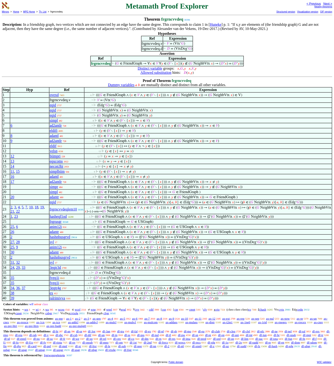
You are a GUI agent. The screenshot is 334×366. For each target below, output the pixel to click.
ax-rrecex (300, 322)
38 (12, 293)
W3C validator (324, 362)
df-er (268, 342)
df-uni (235, 335)
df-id (7, 338)
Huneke (216, 24)
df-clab (215, 331)
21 (12, 211)
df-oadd (253, 342)
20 (12, 197)
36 (18, 288)
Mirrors (5, 11)
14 (12, 166)
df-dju (17, 346)
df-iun (263, 335)
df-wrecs (180, 342)
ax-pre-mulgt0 (77, 326)
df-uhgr (305, 346)
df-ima (186, 338)
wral (123, 309)
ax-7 (147, 318)
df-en (281, 342)
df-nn (153, 346)
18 (36, 207)
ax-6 (135, 318)
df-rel (103, 338)
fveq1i (54, 278)
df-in (114, 335)
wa (47, 309)
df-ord (217, 338)
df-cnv (117, 338)
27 (12, 242)
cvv (137, 309)
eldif (53, 146)
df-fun (288, 338)
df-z (212, 346)
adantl (54, 136)
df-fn (302, 338)
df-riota (57, 342)
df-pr (208, 335)
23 (16, 216)
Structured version (285, 11)
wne (93, 309)
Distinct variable (150, 68)
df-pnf (47, 346)
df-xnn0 (197, 346)
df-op (221, 335)
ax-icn (56, 322)
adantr (54, 197)
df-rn (158, 338)
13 (12, 161)
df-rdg (211, 342)
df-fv (43, 342)
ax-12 (212, 318)
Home (16, 11)
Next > (327, 3)
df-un (101, 335)
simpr (54, 187)
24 (12, 267)
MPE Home (29, 11)
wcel (77, 309)
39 (12, 298)
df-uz (225, 346)
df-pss (141, 335)
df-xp (89, 338)
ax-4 (110, 318)
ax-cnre (318, 322)
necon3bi (56, 166)
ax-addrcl (92, 322)
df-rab (33, 335)
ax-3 (86, 318)
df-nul (155, 335)
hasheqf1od (58, 216)
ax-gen (97, 318)
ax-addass (171, 322)
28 (18, 242)
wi (37, 309)
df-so (50, 338)
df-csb (73, 335)
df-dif (87, 335)
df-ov (72, 342)
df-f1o (29, 342)
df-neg (138, 346)
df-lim (245, 338)
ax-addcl (73, 322)
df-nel (288, 331)
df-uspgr (58, 350)
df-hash (272, 346)
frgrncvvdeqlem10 (63, 209)
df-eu (201, 331)
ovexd (54, 95)
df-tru (120, 331)
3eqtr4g (55, 288)
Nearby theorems (323, 6)
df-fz (257, 346)
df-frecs (163, 342)
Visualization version (307, 11)
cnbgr (48, 313)
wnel (109, 309)
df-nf (161, 331)
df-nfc (260, 331)
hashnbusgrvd (60, 237)
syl (52, 242)
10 (31, 207)
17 (12, 182)
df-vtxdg (110, 350)
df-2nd (148, 342)
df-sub (122, 346)
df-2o (238, 342)
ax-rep (240, 318)
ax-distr (210, 322)
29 (18, 267)
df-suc (259, 338)
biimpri (55, 156)
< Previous (313, 3)
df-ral (302, 331)
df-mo (187, 331)
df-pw (181, 335)
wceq (61, 309)
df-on (231, 338)
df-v (46, 335)
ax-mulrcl (130, 322)
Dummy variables (121, 85)
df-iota (274, 338)
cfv (205, 309)
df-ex (148, 331)
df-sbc (59, 335)
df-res (171, 338)
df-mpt (307, 335)
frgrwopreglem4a (54, 355)
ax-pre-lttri (10, 326)
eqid (53, 105)
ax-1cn (40, 322)
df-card (32, 346)
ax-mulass (191, 322)
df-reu (18, 335)
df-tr (320, 335)
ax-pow (285, 318)
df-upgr (22, 350)
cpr (176, 309)
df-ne (274, 331)
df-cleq (231, 331)
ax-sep (255, 318)
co (249, 309)
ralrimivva (57, 298)
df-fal (134, 331)
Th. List (43, 11)
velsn (54, 151)
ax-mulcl (111, 322)
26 (12, 232)
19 (42, 207)
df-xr (78, 346)
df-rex (316, 331)
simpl (54, 120)
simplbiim (57, 171)
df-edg (289, 346)
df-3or (92, 331)
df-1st (133, 342)
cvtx (281, 309)
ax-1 (69, 318)
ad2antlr (56, 125)
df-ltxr (93, 346)
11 (12, 171)
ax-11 (198, 318)
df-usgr (75, 350)
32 (18, 262)
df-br (277, 335)
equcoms (56, 161)
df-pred (201, 338)
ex (51, 293)
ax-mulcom (151, 322)
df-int (249, 335)
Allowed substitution (155, 72)
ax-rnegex (281, 322)
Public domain (176, 362)
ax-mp (59, 318)
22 (18, 211)
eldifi (54, 131)
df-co (131, 338)
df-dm (145, 338)
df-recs (196, 342)
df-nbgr (92, 350)
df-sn (195, 335)
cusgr (18, 313)
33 (23, 267)
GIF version (326, 11)
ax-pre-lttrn (32, 326)
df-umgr (40, 350)
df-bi (55, 331)
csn (164, 309)
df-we (75, 338)
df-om (119, 342)
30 (12, 252)
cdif (151, 309)
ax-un (313, 318)
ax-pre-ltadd (53, 326)
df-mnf (63, 346)
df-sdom (312, 342)
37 (23, 288)
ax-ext (226, 318)
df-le (107, 346)
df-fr (62, 338)
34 (12, 288)
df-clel (246, 331)
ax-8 (159, 318)
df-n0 (180, 346)
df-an (67, 331)
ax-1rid (262, 322)
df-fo (16, 342)
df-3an (106, 331)
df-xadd (241, 346)
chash (262, 309)
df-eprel (21, 338)
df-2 (166, 346)
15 (18, 171)
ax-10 (184, 318)
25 (12, 227)
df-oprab (87, 342)
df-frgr (128, 350)
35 (12, 278)
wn (26, 309)
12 (12, 156)
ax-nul (270, 318)
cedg (300, 309)
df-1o (225, 342)
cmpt (192, 309)
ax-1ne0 (245, 322)
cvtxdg (74, 313)
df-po (36, 338)
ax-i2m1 (227, 322)
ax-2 (77, 318)
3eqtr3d (55, 267)
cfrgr (106, 313)
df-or (79, 331)
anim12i (56, 227)
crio (217, 309)
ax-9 (171, 318)
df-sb (174, 331)
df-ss (127, 335)
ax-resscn (22, 322)
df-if (168, 335)
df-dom (295, 342)
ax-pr (300, 318)
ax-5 (122, 318)
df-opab (291, 335)
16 (12, 176)
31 (12, 262)
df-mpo (104, 342)
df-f (314, 338)
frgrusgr (55, 221)
